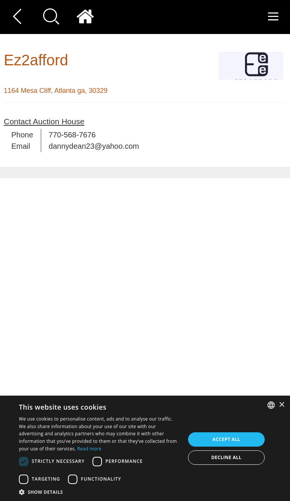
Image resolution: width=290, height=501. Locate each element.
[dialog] (145, 448)
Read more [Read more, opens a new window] (89, 449)
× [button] (281, 405)
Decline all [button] (226, 457)
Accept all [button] (227, 439)
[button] (99, 491)
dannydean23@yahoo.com (94, 146)
